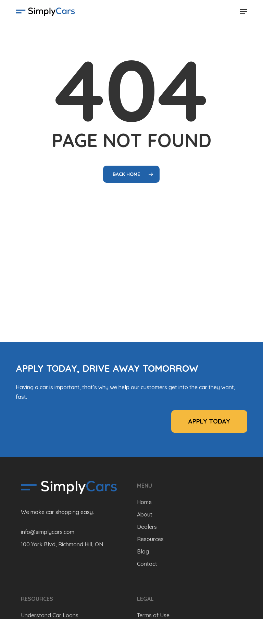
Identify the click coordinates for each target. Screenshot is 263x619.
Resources (150, 539)
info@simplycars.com (47, 531)
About (144, 514)
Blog (143, 551)
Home (144, 502)
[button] (243, 11)
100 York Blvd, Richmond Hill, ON (62, 544)
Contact (147, 563)
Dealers (147, 526)
